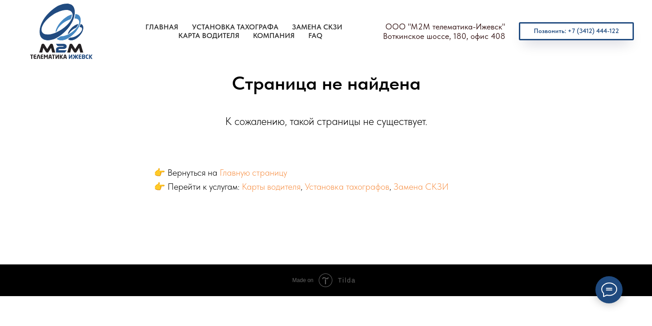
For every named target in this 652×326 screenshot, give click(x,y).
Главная (161, 27)
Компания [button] (274, 35)
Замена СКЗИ (317, 27)
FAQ (315, 35)
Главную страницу (253, 172)
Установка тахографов (347, 186)
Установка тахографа (235, 27)
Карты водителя (271, 186)
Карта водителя (209, 35)
